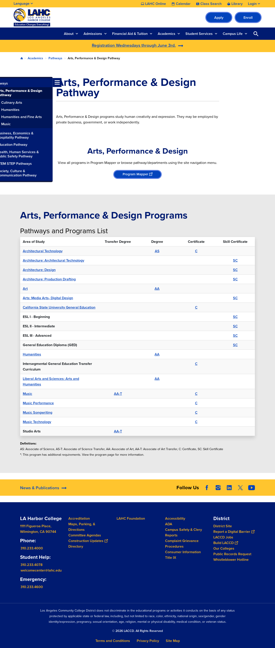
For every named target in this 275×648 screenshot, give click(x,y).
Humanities (32, 354)
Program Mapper (137, 174)
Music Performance (38, 403)
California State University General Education (59, 307)
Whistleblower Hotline (231, 559)
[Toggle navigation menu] (4, 82)
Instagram (218, 487)
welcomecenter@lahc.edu (41, 570)
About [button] (68, 33)
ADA (168, 524)
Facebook (207, 487)
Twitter (240, 487)
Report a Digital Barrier (233, 531)
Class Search (211, 3)
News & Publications (39, 488)
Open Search (256, 34)
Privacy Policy (148, 640)
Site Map (173, 640)
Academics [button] (166, 33)
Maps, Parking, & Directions (81, 526)
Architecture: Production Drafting (49, 279)
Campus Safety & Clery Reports (183, 532)
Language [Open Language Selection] (21, 3)
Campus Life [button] (233, 33)
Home (21, 58)
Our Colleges (223, 548)
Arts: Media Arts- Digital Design (48, 298)
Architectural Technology (43, 251)
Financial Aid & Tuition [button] (130, 33)
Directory (75, 546)
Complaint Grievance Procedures (182, 543)
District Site (222, 526)
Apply (218, 17)
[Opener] (270, 484)
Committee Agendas (84, 535)
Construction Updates (88, 540)
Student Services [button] (199, 33)
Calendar (183, 3)
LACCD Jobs (223, 537)
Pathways (55, 58)
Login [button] (252, 3)
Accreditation (79, 518)
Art (25, 288)
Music (27, 393)
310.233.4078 (32, 564)
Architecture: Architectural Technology (53, 260)
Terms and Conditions (112, 640)
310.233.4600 (32, 586)
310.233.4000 (32, 548)
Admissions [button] (93, 33)
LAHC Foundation (131, 518)
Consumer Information (183, 552)
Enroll (248, 17)
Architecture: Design (39, 269)
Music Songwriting (37, 412)
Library (237, 3)
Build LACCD (225, 542)
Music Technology (37, 421)
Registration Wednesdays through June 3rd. (134, 45)
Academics (35, 58)
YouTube (251, 487)
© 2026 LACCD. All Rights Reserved (137, 631)
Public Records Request (232, 554)
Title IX (170, 557)
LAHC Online (155, 3)
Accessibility (175, 518)
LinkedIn (229, 487)
